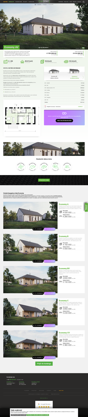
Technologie (31, 1)
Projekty (25, 1)
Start (55, 390)
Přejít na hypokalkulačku (64, 120)
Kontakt (79, 1)
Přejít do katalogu (44, 364)
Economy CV (64, 333)
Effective (34, 390)
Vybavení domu (44, 180)
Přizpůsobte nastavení (18, 415)
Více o (39, 228)
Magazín (74, 1)
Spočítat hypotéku (50, 228)
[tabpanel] (44, 25)
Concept (49, 390)
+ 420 (11, 379)
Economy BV (64, 268)
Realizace (66, 1)
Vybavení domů (18, 1)
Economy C (63, 301)
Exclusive (41, 390)
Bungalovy (11, 1)
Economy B (63, 236)
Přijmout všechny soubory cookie (37, 415)
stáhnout (80, 106)
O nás (70, 1)
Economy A (63, 204)
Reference (61, 1)
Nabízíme (5, 1)
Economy (45, 4)
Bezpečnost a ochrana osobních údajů (38, 394)
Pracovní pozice (55, 394)
